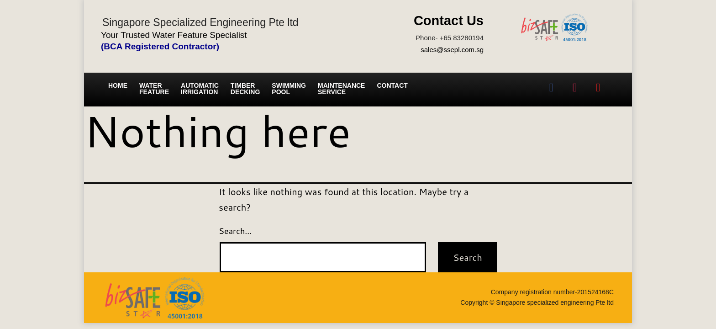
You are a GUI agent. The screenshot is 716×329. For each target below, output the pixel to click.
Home (117, 85)
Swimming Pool (289, 89)
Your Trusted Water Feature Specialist (174, 35)
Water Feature (154, 89)
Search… (235, 231)
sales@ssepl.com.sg (452, 49)
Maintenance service (341, 89)
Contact (392, 85)
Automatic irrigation (200, 89)
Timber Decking (245, 89)
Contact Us (449, 20)
